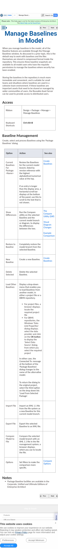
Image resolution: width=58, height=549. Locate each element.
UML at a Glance (9, 519)
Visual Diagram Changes (47, 225)
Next (52, 28)
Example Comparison (49, 234)
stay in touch (30, 508)
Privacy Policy (21, 532)
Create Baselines (48, 162)
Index (10, 15)
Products (7, 515)
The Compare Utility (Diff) (49, 214)
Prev (44, 28)
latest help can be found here (30, 23)
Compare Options (48, 462)
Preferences (8, 540)
